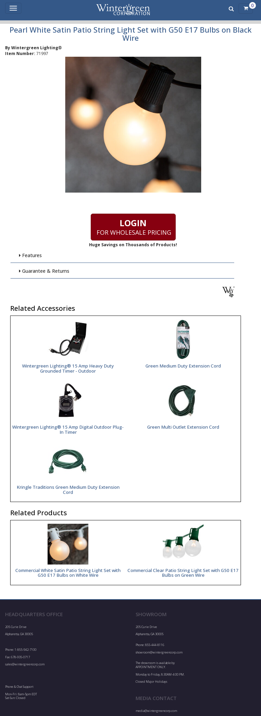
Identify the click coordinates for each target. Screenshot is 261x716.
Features (30, 255)
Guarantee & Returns (44, 271)
